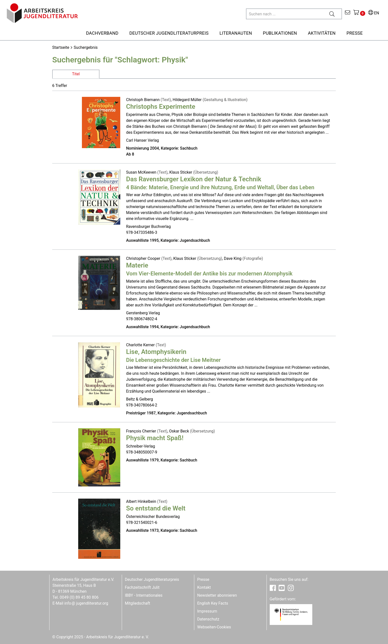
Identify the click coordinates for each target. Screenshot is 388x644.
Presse (203, 579)
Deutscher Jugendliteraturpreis (152, 579)
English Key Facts (212, 603)
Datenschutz (208, 619)
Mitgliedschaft (137, 603)
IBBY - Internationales (144, 595)
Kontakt (204, 587)
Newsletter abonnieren (217, 595)
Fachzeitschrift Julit (142, 587)
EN (373, 13)
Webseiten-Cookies (214, 627)
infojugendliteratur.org (86, 603)
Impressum (207, 611)
